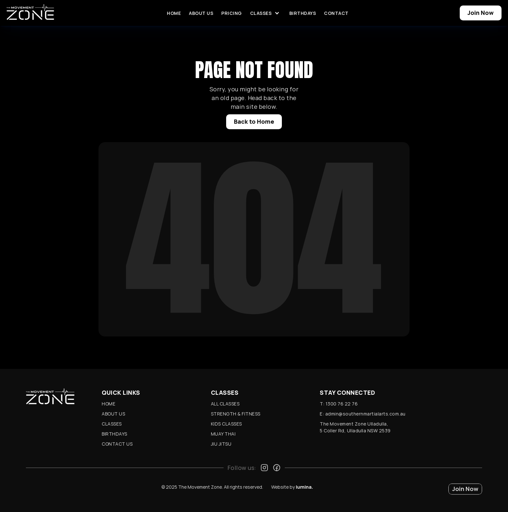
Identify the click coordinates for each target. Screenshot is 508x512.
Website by (292, 487)
